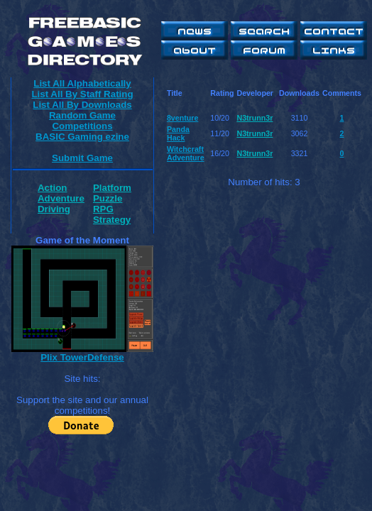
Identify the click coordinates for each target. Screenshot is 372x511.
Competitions (82, 126)
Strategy (112, 219)
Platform (112, 187)
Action (52, 187)
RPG (103, 209)
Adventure (61, 198)
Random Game (82, 115)
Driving (54, 209)
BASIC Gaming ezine (82, 136)
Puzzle (107, 198)
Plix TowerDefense (82, 357)
